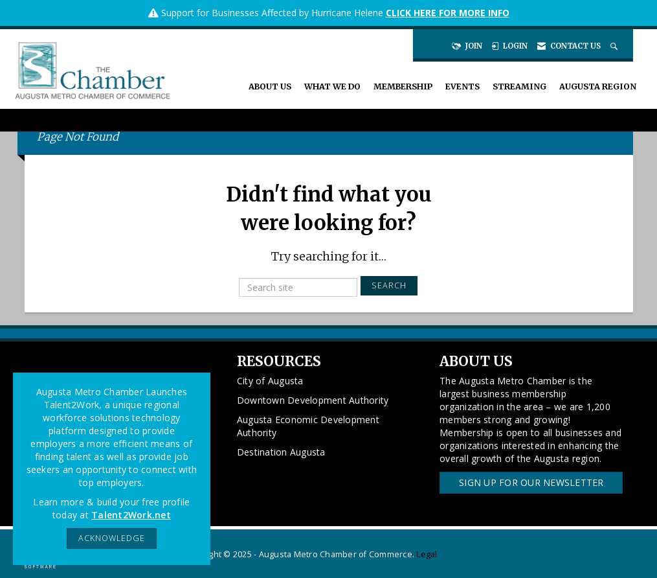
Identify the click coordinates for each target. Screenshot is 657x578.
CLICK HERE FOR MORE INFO (447, 12)
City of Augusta (270, 381)
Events (462, 86)
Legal (426, 554)
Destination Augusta (281, 452)
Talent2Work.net (131, 515)
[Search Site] (615, 46)
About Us (270, 86)
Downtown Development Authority (313, 400)
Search (389, 285)
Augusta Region (597, 86)
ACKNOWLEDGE (111, 538)
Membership (402, 86)
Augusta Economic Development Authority (308, 426)
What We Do (332, 86)
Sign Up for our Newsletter (531, 482)
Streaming (519, 86)
